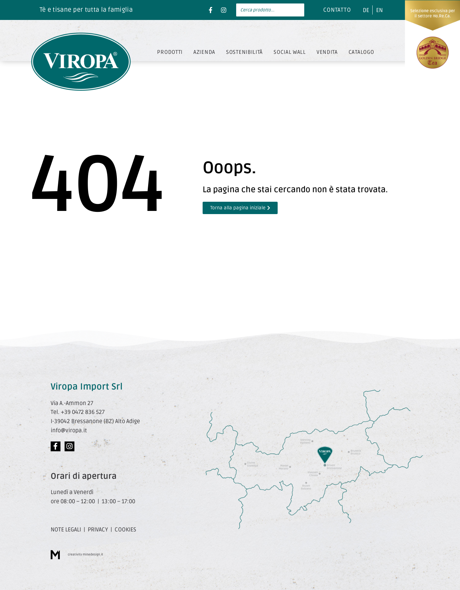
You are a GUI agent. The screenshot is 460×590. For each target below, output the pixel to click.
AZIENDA (204, 52)
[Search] (307, 9)
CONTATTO (337, 9)
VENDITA (327, 52)
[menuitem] (366, 10)
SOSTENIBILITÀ (244, 52)
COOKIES (125, 529)
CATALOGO (361, 52)
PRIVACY (98, 529)
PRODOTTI (170, 52)
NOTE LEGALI (66, 529)
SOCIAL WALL (290, 52)
